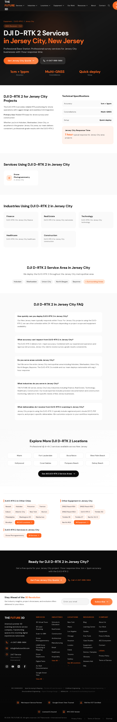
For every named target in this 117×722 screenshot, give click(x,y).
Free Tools (87, 636)
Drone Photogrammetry (15, 536)
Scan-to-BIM (41, 634)
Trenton (42, 507)
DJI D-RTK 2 (18, 21)
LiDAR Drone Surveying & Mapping (40, 647)
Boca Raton (71, 455)
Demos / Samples (90, 652)
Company (103, 617)
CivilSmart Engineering (84, 688)
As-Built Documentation (42, 667)
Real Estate (56, 629)
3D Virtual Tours (42, 622)
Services (20, 5)
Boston (44, 512)
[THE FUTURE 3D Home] (10, 5)
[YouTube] (13, 666)
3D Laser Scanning (39, 628)
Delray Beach (97, 463)
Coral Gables (45, 463)
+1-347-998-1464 (52, 60)
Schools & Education (56, 623)
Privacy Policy (104, 656)
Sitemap (109, 719)
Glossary (86, 657)
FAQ (84, 666)
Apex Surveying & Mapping (43, 688)
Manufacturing (57, 643)
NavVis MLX (66, 522)
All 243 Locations (24, 522)
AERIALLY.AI (78, 691)
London (70, 645)
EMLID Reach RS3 (86, 507)
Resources (83, 5)
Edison (8, 512)
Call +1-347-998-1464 (79, 580)
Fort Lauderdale (45, 455)
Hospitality (56, 657)
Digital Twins (40, 661)
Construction (57, 634)
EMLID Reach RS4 (68, 507)
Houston (71, 641)
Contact (102, 5)
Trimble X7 (79, 517)
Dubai (70, 650)
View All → (40, 679)
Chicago (71, 636)
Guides (86, 631)
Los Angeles (72, 631)
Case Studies (88, 641)
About (93, 5)
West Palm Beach (97, 455)
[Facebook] (24, 666)
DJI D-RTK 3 (85, 512)
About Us (102, 622)
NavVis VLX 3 (93, 517)
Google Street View (41, 674)
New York (33, 512)
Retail (54, 647)
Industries (32, 5)
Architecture (56, 638)
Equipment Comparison (88, 646)
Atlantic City (20, 512)
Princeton (31, 507)
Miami (19, 455)
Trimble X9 (66, 517)
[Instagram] (7, 666)
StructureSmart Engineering (40, 691)
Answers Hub (88, 661)
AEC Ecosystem (105, 641)
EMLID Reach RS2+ (69, 512)
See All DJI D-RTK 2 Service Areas (58, 474)
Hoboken (19, 507)
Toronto (71, 654)
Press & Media (104, 636)
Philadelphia (10, 517)
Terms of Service (105, 660)
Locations (46, 5)
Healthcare (56, 652)
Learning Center (89, 627)
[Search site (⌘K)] (109, 5)
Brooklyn (9, 522)
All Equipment (82, 522)
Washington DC (25, 517)
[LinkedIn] (18, 666)
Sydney (70, 659)
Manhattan (40, 517)
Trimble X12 (99, 512)
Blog (84, 622)
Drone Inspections (40, 655)
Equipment (59, 5)
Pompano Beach (71, 463)
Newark (8, 507)
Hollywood (19, 463)
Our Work (71, 5)
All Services (34, 536)
